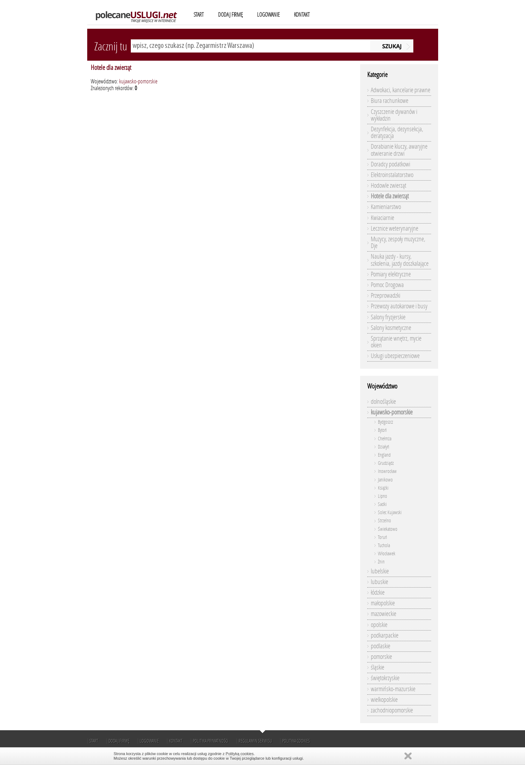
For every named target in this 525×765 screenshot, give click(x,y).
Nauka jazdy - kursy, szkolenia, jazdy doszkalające (400, 260)
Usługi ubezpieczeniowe (395, 356)
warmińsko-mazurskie (393, 689)
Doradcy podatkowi (390, 164)
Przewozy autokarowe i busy (399, 306)
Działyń (383, 447)
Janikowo (385, 480)
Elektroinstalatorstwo (392, 175)
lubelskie (380, 571)
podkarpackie (384, 635)
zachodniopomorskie (392, 710)
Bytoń (382, 430)
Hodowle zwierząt (388, 185)
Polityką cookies (240, 754)
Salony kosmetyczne (391, 328)
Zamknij (408, 756)
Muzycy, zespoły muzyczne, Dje (398, 242)
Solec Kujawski (390, 513)
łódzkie (378, 592)
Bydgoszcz (385, 422)
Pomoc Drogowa (387, 285)
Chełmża (384, 439)
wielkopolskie (384, 700)
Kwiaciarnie (382, 218)
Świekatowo (387, 529)
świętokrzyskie (385, 678)
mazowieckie (383, 614)
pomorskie (381, 657)
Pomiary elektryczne (391, 274)
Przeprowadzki (385, 295)
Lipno (382, 496)
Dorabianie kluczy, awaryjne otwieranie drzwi (399, 150)
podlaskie (380, 646)
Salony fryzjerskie (388, 317)
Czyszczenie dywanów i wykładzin (394, 115)
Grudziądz (386, 463)
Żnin (381, 562)
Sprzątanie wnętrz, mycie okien (396, 342)
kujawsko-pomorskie (138, 81)
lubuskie (379, 582)
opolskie (379, 625)
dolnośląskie (383, 402)
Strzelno (384, 521)
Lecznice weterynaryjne (394, 228)
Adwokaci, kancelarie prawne (400, 90)
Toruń (382, 537)
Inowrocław (387, 471)
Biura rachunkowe (389, 101)
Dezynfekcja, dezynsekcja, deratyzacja (397, 132)
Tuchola (384, 546)
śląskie (377, 667)
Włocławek (386, 554)
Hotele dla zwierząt (111, 68)
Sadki (382, 504)
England (384, 455)
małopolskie (383, 603)
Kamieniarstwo (386, 207)
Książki (383, 488)
